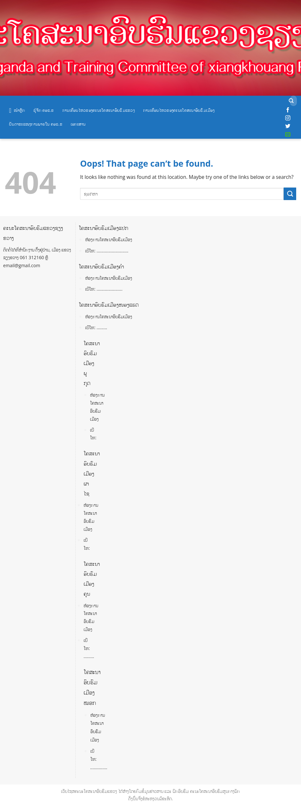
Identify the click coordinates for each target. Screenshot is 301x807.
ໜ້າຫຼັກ (17, 110)
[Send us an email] (288, 134)
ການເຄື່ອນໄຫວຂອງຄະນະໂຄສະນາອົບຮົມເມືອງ (178, 110)
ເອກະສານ (78, 124)
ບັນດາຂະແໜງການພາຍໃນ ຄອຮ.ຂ (35, 124)
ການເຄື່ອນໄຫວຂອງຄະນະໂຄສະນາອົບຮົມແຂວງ (98, 110)
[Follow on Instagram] (288, 118)
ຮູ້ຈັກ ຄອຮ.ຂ (43, 110)
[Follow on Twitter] (288, 126)
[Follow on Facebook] (288, 110)
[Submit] (291, 101)
